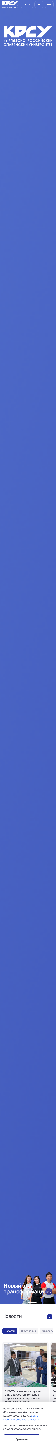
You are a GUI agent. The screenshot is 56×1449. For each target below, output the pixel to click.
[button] (19, 1302)
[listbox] (27, 4)
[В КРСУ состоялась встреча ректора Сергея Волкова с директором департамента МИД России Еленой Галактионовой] (25, 1385)
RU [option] (24, 4)
